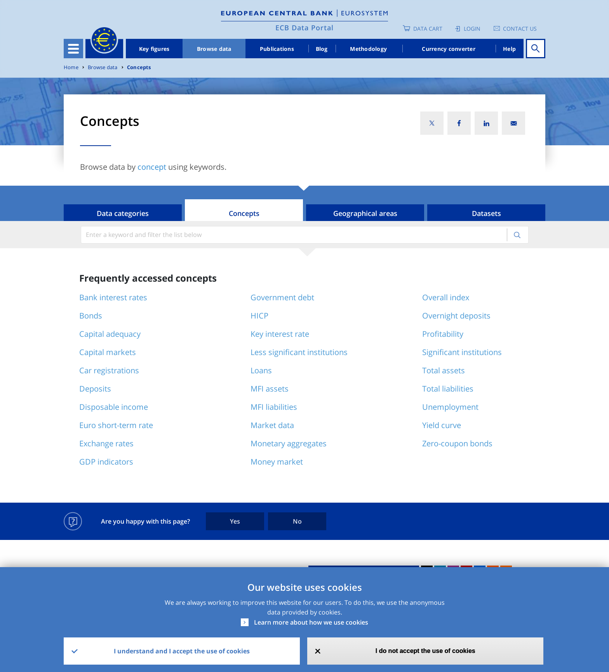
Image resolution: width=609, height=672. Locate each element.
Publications (277, 48)
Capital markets (107, 352)
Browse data (214, 48)
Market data (272, 425)
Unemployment (450, 407)
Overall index (445, 297)
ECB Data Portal (304, 27)
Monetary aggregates (289, 443)
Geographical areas (365, 213)
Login (472, 28)
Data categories (123, 213)
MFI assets (270, 388)
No (297, 521)
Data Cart (427, 28)
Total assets (443, 370)
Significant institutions (462, 352)
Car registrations (109, 370)
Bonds (90, 315)
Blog (322, 48)
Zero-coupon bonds (457, 443)
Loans (261, 370)
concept (151, 167)
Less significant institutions (299, 352)
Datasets (486, 213)
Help (509, 48)
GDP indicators (106, 461)
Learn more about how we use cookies (311, 622)
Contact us (520, 28)
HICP (259, 315)
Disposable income (113, 407)
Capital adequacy (110, 334)
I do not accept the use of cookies (425, 651)
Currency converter (448, 48)
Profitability (442, 334)
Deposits (95, 388)
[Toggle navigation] (73, 48)
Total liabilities (447, 388)
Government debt (282, 297)
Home (71, 67)
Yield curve (441, 425)
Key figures (154, 48)
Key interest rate (280, 334)
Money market (277, 461)
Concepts (139, 67)
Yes (235, 521)
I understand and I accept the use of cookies (182, 651)
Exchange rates (106, 443)
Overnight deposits (456, 315)
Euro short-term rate (116, 425)
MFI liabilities (274, 407)
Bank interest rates (113, 297)
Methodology (368, 48)
